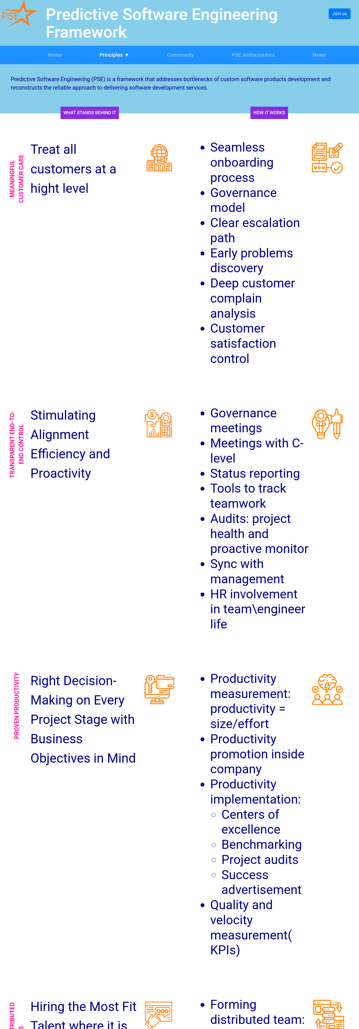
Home (55, 55)
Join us (339, 13)
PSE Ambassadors (253, 55)
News (319, 55)
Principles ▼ (114, 55)
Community (180, 55)
